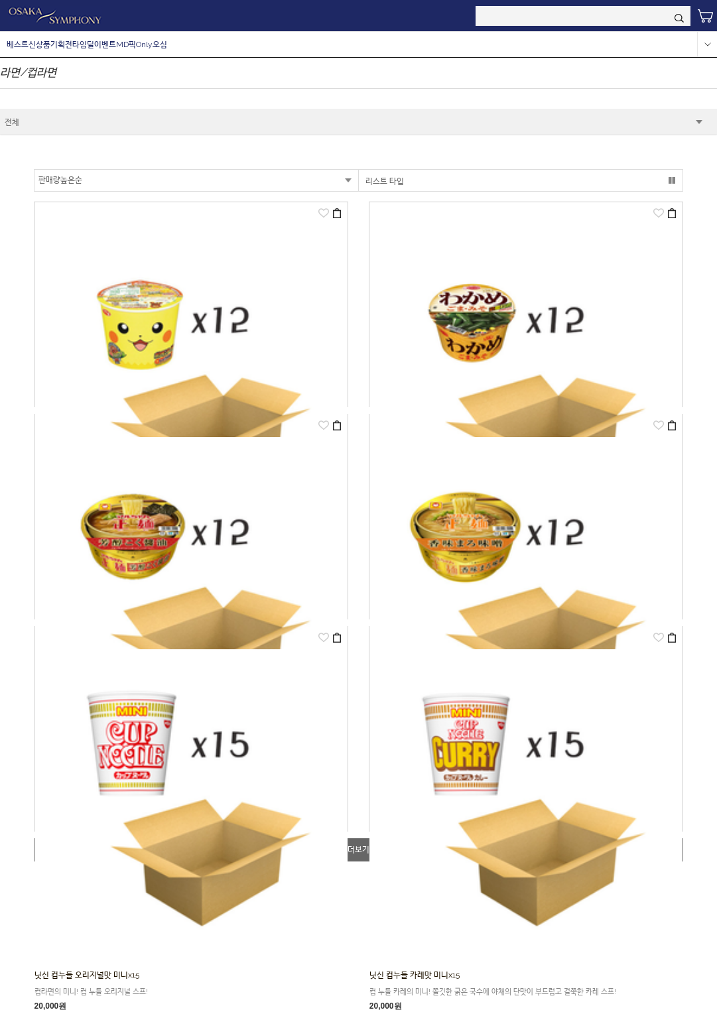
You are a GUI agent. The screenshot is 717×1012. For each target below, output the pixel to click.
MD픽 (126, 44)
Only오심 (151, 44)
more (707, 44)
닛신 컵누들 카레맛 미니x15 (414, 975)
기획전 (61, 44)
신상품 (39, 44)
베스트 (18, 44)
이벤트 (105, 44)
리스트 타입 (384, 181)
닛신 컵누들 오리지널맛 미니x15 (86, 975)
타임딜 (83, 44)
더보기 (358, 849)
